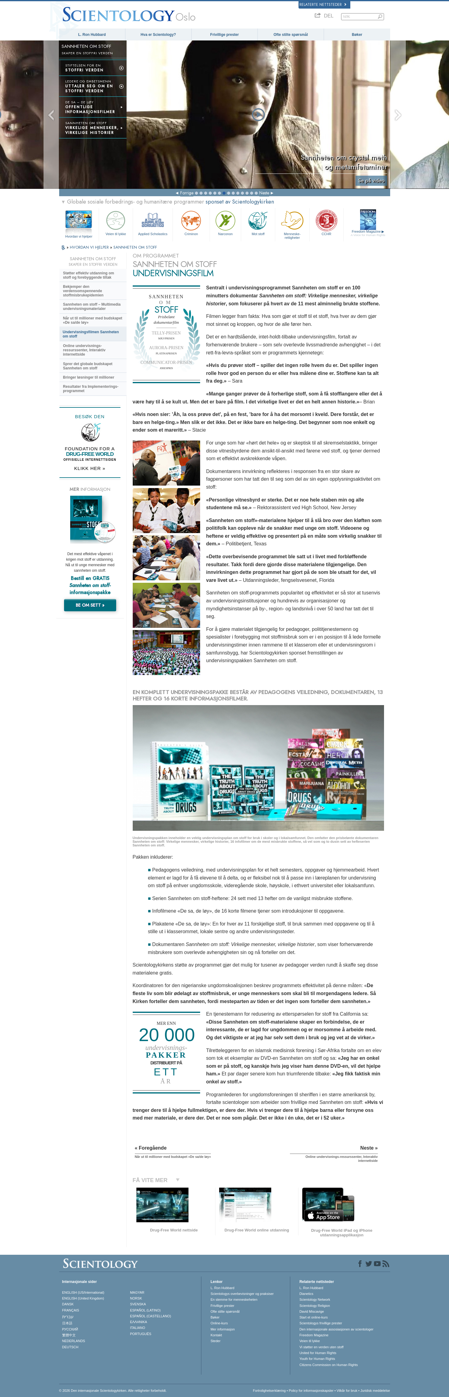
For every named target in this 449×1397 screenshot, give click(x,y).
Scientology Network (314, 1299)
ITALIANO (137, 1328)
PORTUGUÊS (140, 1334)
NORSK (136, 1298)
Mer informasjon (223, 1329)
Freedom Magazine (368, 233)
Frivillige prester (224, 34)
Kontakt (216, 1335)
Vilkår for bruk (347, 1390)
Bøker (357, 34)
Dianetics (306, 1294)
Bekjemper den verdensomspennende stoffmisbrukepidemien (83, 290)
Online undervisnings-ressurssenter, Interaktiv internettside (84, 350)
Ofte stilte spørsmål (290, 34)
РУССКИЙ (70, 1329)
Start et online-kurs (313, 1317)
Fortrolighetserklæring (269, 1390)
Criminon (191, 222)
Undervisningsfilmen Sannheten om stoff (91, 334)
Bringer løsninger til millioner (88, 377)
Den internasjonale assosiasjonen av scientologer (336, 1329)
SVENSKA (138, 1304)
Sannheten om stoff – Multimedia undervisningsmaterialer (92, 306)
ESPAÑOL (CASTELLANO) (150, 1316)
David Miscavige (311, 1311)
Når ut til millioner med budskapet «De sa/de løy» (92, 320)
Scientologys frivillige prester (320, 1323)
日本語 (67, 1323)
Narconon (225, 222)
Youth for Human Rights (317, 1359)
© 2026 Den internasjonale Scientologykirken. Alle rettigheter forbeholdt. (113, 1390)
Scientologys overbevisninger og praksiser (242, 1294)
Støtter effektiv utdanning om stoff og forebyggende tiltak (88, 275)
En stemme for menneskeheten (234, 1299)
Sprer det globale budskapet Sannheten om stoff (87, 366)
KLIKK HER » (89, 468)
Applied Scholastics (153, 222)
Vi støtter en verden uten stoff (321, 1347)
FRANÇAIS (70, 1310)
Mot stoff (258, 222)
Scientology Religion (314, 1305)
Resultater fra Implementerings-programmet (91, 388)
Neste (264, 193)
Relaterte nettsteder (322, 4)
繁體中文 (69, 1335)
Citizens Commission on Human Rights (328, 1365)
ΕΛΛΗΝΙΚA (138, 1322)
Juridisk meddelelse (375, 1390)
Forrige (186, 193)
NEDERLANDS (73, 1341)
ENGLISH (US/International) (83, 1292)
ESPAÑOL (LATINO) (145, 1310)
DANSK (68, 1304)
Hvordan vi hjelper (79, 236)
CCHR (326, 222)
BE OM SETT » (90, 605)
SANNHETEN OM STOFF (135, 247)
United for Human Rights (317, 1353)
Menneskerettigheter (292, 224)
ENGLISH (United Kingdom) (83, 1298)
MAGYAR (137, 1292)
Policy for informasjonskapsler (311, 1390)
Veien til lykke (116, 222)
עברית (68, 1316)
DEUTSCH (70, 1347)
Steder (215, 1341)
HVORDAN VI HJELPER (90, 247)
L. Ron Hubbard (92, 34)
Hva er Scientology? (158, 34)
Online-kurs (219, 1323)
